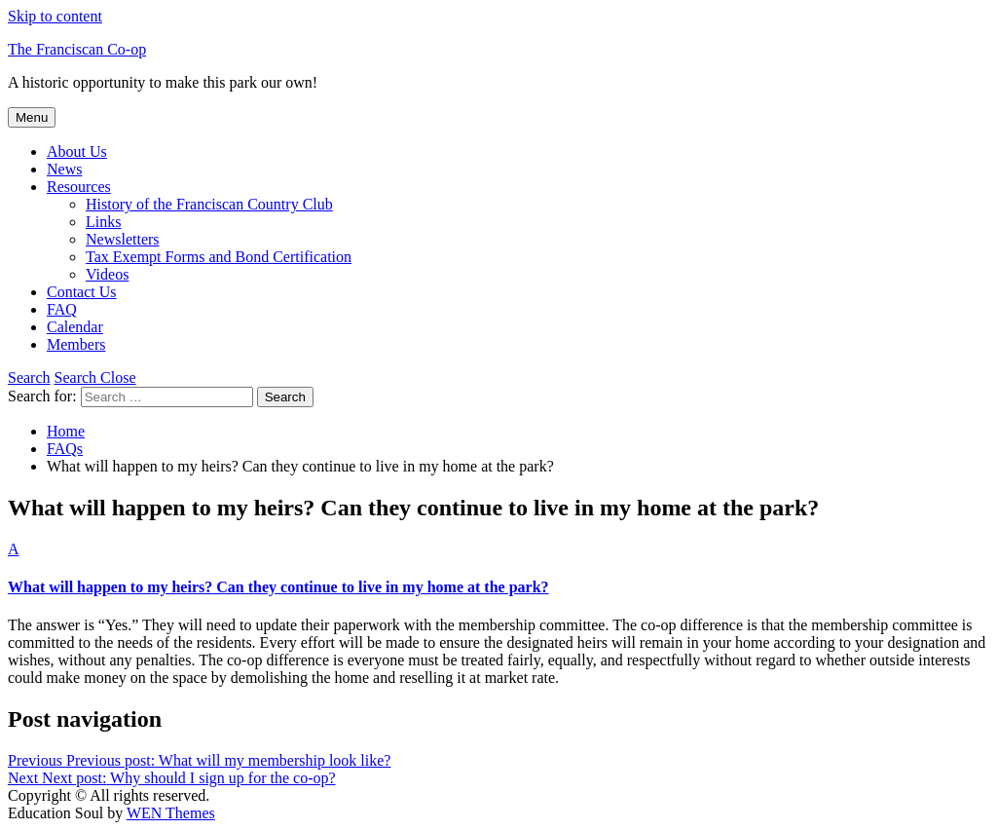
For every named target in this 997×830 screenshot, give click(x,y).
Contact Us (82, 291)
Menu (32, 117)
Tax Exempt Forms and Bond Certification (218, 256)
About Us (77, 151)
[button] (498, 568)
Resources (79, 186)
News (64, 169)
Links (103, 221)
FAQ (62, 309)
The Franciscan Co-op (77, 49)
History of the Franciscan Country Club (209, 204)
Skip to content (55, 16)
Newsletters (123, 239)
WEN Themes (171, 813)
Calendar (75, 327)
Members (76, 344)
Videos (107, 274)
